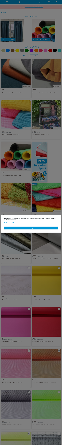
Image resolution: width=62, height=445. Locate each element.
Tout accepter (31, 228)
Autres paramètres (9, 222)
